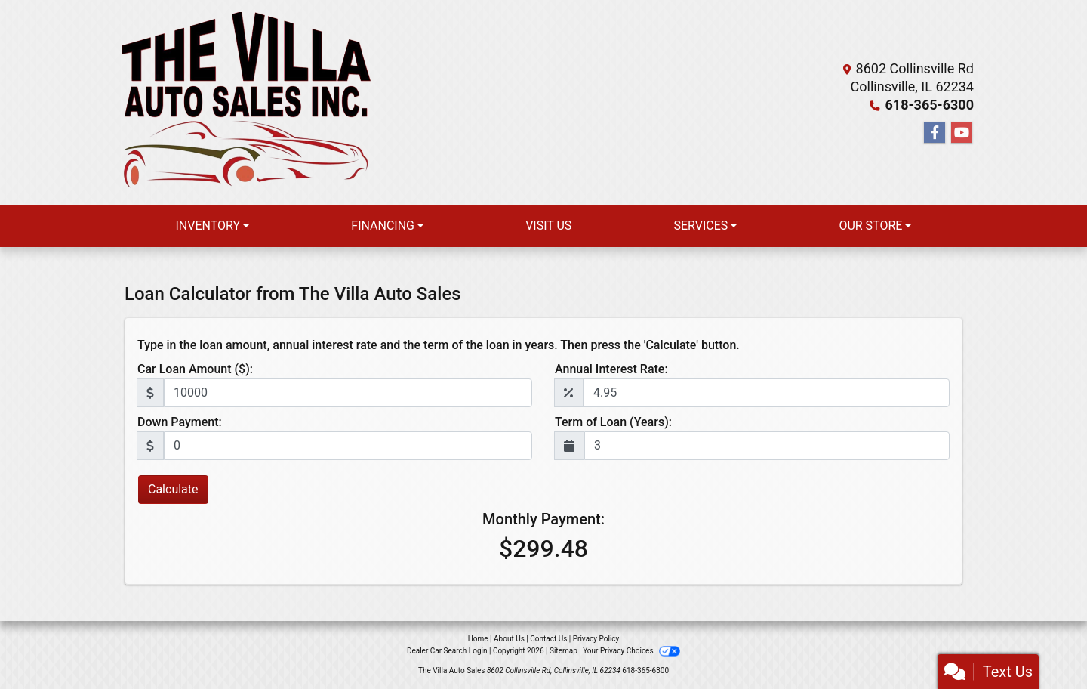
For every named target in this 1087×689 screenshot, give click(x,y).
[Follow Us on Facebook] (934, 133)
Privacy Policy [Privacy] (596, 639)
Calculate (173, 489)
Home (478, 639)
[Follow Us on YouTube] (961, 133)
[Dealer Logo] (245, 102)
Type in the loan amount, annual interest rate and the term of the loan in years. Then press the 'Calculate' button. (438, 345)
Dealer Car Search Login (447, 651)
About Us (509, 639)
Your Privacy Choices (631, 651)
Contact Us (548, 639)
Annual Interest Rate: (611, 369)
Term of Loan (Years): (613, 422)
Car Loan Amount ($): (195, 369)
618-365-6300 (929, 105)
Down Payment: (179, 422)
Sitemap (563, 651)
